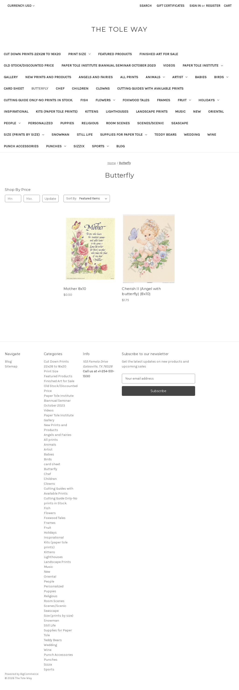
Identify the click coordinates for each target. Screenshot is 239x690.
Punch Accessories (21, 146)
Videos (169, 65)
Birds (221, 77)
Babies (201, 77)
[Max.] (32, 198)
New (197, 111)
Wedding (192, 134)
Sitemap (11, 366)
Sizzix (79, 146)
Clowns (103, 88)
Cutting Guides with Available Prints (150, 88)
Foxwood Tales (136, 100)
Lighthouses (117, 111)
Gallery (11, 77)
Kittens (91, 111)
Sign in (195, 6)
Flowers (105, 100)
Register (213, 6)
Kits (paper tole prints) (56, 111)
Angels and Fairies (96, 77)
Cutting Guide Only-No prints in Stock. (38, 100)
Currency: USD (21, 6)
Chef (60, 88)
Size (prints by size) (24, 134)
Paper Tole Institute (203, 65)
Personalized (40, 123)
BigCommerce (29, 674)
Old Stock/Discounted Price (29, 65)
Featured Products (115, 54)
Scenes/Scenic (150, 123)
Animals (155, 77)
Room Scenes (118, 123)
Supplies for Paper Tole (123, 134)
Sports (100, 146)
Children (80, 88)
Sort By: (71, 198)
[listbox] (94, 198)
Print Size (79, 54)
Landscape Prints (152, 111)
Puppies (67, 123)
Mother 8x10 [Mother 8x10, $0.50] (74, 288)
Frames (163, 100)
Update (50, 198)
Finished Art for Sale (158, 54)
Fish (84, 100)
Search (145, 6)
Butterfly (39, 88)
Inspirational (16, 111)
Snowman (60, 134)
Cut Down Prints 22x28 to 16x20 (32, 54)
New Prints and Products (48, 77)
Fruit (184, 100)
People (12, 123)
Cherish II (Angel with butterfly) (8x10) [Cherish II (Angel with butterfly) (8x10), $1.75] (141, 291)
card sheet (14, 88)
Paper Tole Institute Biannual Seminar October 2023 (108, 65)
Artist (179, 77)
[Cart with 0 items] (227, 5)
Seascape (179, 123)
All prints (129, 77)
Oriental (216, 111)
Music (180, 111)
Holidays (208, 100)
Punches (56, 146)
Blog (120, 146)
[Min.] (13, 198)
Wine (211, 134)
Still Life (85, 134)
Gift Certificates (170, 6)
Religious (89, 123)
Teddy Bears (165, 134)
